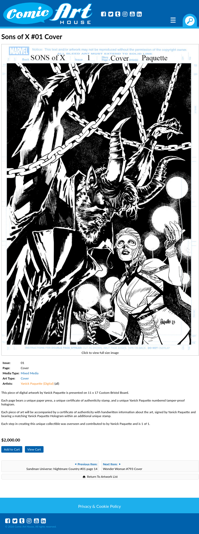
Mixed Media (30, 373)
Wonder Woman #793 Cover (122, 466)
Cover (25, 378)
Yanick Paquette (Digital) (37, 383)
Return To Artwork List (102, 477)
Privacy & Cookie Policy (99, 506)
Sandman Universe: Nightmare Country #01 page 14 (61, 466)
